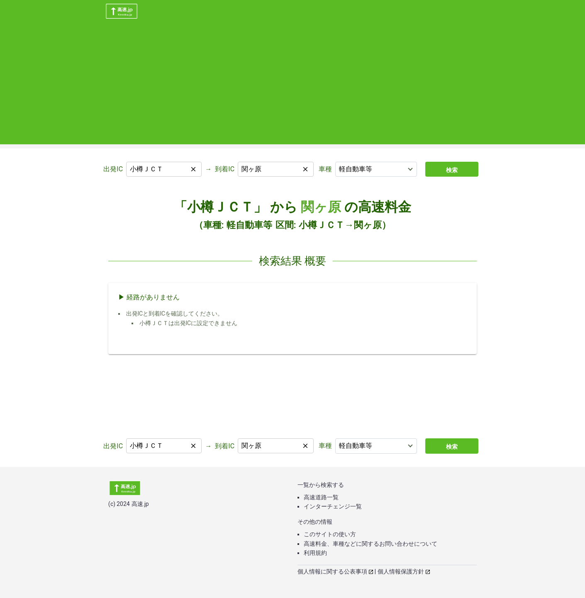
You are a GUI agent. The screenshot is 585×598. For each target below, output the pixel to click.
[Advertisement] (292, 86)
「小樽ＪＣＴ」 (220, 207)
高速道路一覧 (321, 497)
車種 (325, 169)
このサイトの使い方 (330, 534)
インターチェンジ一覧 (333, 506)
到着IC (224, 169)
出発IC (113, 169)
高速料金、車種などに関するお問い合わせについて (370, 543)
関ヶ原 (321, 207)
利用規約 (315, 552)
